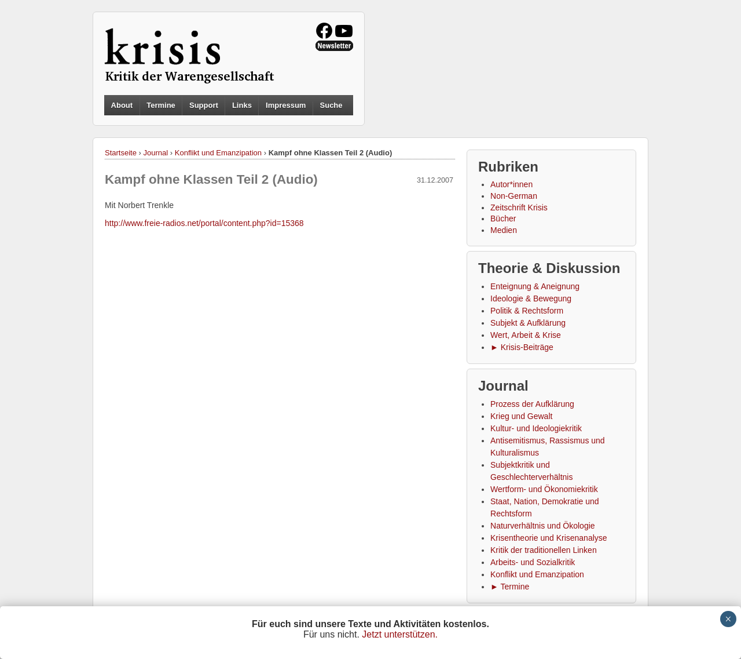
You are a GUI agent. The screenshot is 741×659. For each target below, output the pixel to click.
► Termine (509, 586)
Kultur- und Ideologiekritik (536, 428)
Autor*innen (511, 184)
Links (242, 105)
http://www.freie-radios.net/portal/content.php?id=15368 (204, 223)
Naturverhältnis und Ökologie (542, 525)
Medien (503, 230)
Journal (156, 152)
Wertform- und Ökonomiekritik (544, 489)
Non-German (513, 196)
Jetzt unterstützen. (400, 634)
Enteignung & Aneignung (534, 286)
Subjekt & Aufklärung (528, 322)
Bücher (503, 218)
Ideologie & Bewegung (530, 298)
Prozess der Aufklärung (532, 404)
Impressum (286, 105)
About (122, 105)
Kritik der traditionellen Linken (543, 550)
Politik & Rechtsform (526, 310)
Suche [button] (331, 105)
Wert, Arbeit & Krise (525, 335)
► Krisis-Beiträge (521, 347)
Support (203, 105)
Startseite (121, 152)
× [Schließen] (728, 619)
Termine (160, 105)
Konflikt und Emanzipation (218, 152)
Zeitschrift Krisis (519, 207)
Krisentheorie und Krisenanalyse (548, 538)
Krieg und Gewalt (521, 416)
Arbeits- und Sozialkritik (532, 562)
